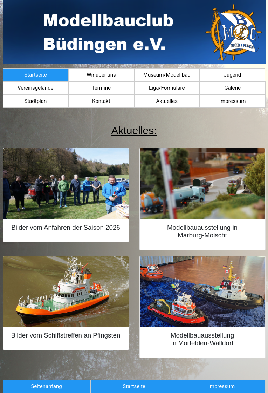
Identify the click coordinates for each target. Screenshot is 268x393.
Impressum (232, 101)
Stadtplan (35, 101)
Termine (101, 88)
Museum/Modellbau (167, 75)
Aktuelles (167, 101)
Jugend (232, 75)
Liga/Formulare (167, 88)
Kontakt (101, 101)
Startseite (35, 75)
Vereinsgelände (36, 88)
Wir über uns (101, 75)
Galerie (232, 88)
